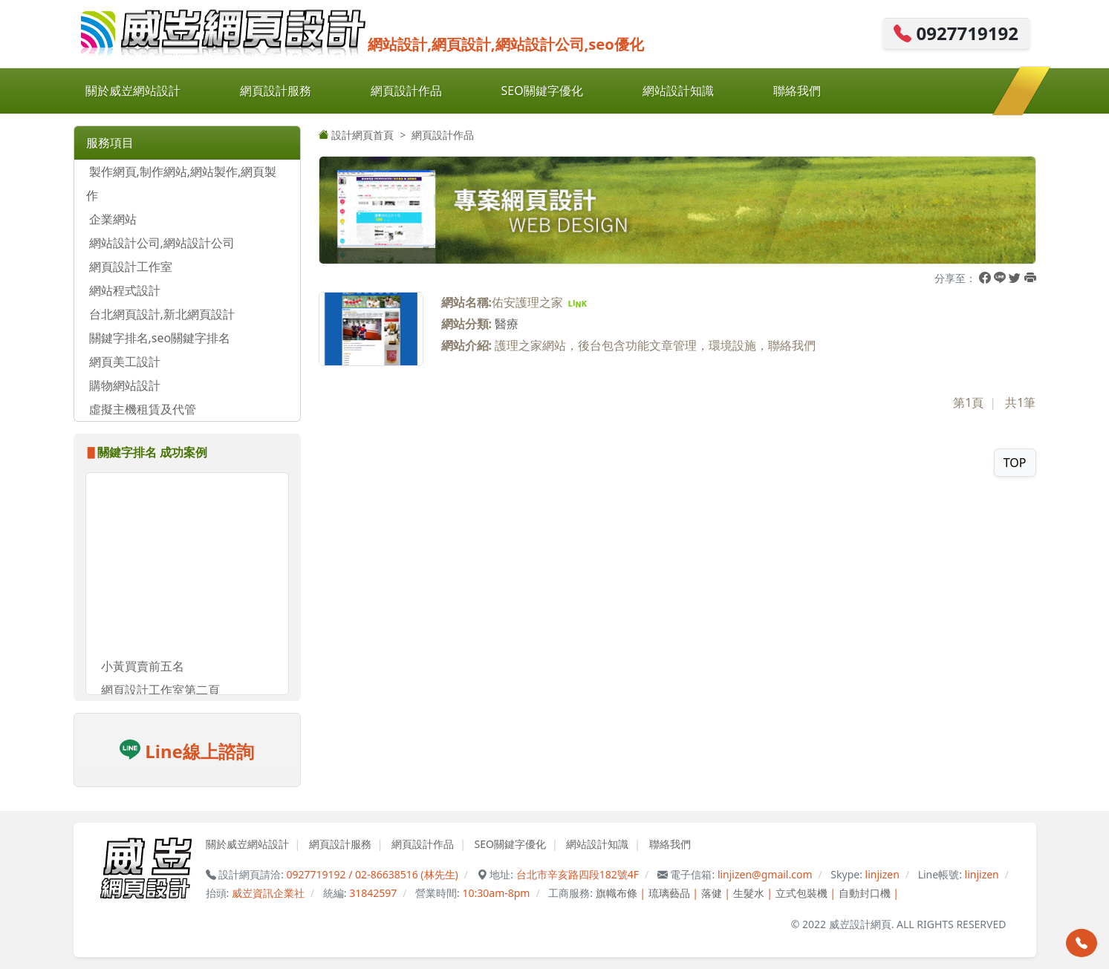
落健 (711, 893)
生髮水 (748, 893)
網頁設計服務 (275, 90)
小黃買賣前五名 (142, 668)
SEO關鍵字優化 (542, 90)
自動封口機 (865, 893)
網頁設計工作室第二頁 (160, 692)
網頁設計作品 (406, 90)
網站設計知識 (678, 90)
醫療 (506, 324)
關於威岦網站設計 (133, 90)
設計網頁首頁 (356, 135)
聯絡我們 (797, 90)
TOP (1015, 462)
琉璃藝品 (669, 893)
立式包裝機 (801, 893)
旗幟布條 (616, 893)
